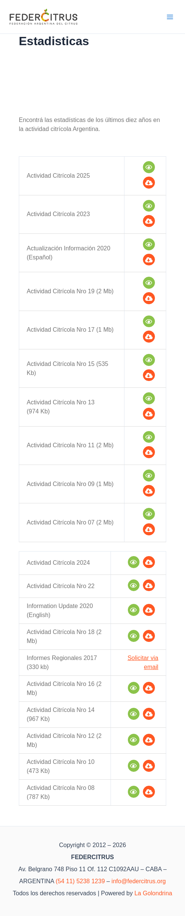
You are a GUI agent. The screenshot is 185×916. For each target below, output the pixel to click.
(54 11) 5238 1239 (80, 881)
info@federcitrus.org (139, 881)
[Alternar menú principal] (170, 16)
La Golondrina (153, 893)
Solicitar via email (142, 662)
